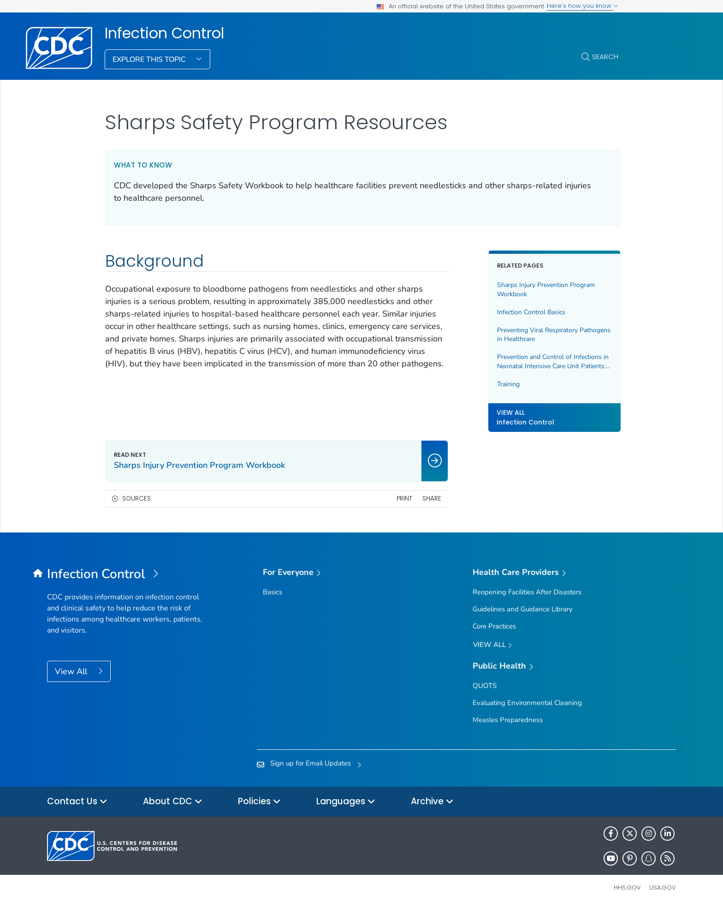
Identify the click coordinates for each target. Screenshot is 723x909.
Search (605, 56)
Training (507, 384)
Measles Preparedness (508, 719)
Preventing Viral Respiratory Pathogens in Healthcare (553, 335)
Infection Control (164, 33)
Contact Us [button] (77, 801)
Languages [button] (345, 801)
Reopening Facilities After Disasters (527, 592)
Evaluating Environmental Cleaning (527, 702)
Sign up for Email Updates (310, 763)
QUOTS (485, 685)
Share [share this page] (430, 498)
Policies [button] (259, 801)
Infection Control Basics (530, 312)
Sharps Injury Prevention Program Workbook (545, 290)
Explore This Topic (150, 59)
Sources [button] (136, 498)
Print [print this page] (403, 498)
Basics (272, 592)
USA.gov (662, 887)
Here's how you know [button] (582, 5)
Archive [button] (432, 801)
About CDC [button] (172, 801)
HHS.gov (627, 887)
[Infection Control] (125, 574)
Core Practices (494, 626)
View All (72, 671)
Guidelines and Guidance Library (523, 609)
